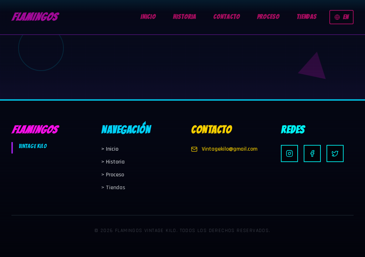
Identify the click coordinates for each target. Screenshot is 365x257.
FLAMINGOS (34, 16)
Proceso (112, 174)
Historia (113, 162)
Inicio (109, 149)
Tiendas (113, 187)
